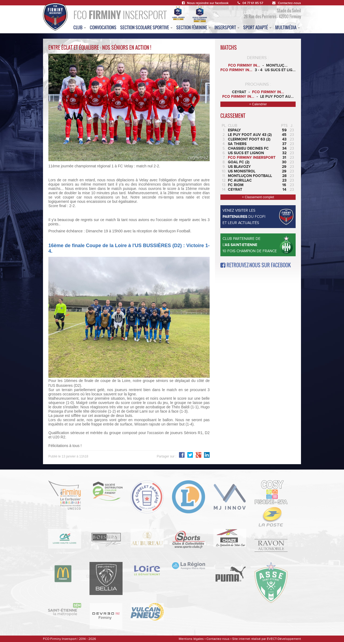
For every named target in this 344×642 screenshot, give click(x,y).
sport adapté (257, 27)
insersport (226, 27)
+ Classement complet (258, 197)
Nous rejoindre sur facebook (205, 3)
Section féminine (193, 27)
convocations (103, 27)
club (79, 27)
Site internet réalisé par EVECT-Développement (266, 639)
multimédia (287, 27)
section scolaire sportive (146, 27)
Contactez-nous (286, 3)
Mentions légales (191, 639)
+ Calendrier (258, 104)
